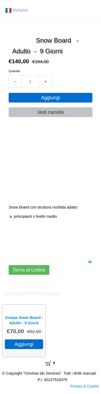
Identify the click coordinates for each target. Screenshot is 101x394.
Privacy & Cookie (84, 386)
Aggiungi (50, 97)
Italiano (17, 10)
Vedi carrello (50, 112)
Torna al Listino (29, 270)
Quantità (14, 71)
